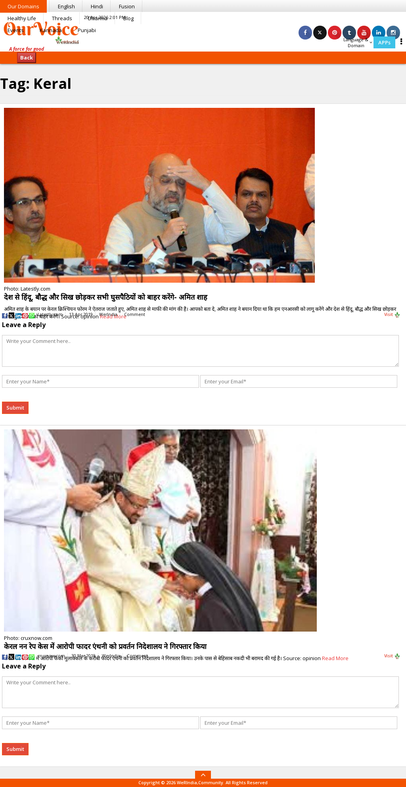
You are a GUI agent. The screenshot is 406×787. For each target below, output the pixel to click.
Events (16, 30)
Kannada (51, 30)
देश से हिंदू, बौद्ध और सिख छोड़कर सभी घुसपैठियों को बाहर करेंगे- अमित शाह (105, 297)
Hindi (97, 6)
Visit (392, 315)
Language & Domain (357, 42)
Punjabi (87, 30)
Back (26, 57)
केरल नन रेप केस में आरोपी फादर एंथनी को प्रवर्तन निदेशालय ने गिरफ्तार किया (105, 646)
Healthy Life (22, 18)
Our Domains (23, 6)
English (66, 6)
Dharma (97, 18)
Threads (62, 18)
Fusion (127, 6)
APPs (384, 42)
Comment (134, 314)
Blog (128, 18)
